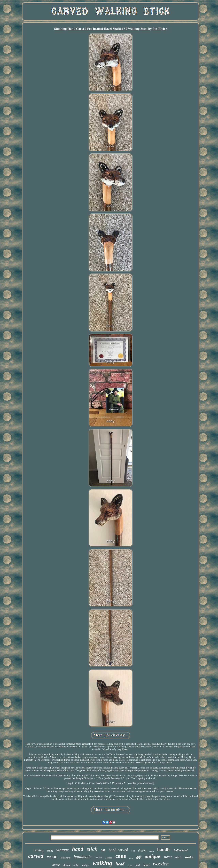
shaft (138, 865)
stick (92, 849)
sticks (130, 866)
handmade (82, 856)
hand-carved (118, 850)
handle (163, 849)
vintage (62, 850)
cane (120, 856)
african (66, 865)
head (120, 864)
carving (38, 850)
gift (138, 857)
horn (178, 857)
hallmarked (181, 850)
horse (56, 864)
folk (103, 850)
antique (152, 856)
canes (152, 851)
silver (168, 857)
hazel (146, 865)
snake (189, 857)
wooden (161, 863)
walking (102, 863)
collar (76, 865)
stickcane (65, 857)
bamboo (108, 858)
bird (133, 851)
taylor (98, 857)
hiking (50, 850)
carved (35, 856)
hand (77, 849)
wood (52, 856)
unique (85, 865)
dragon (142, 850)
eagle (131, 858)
